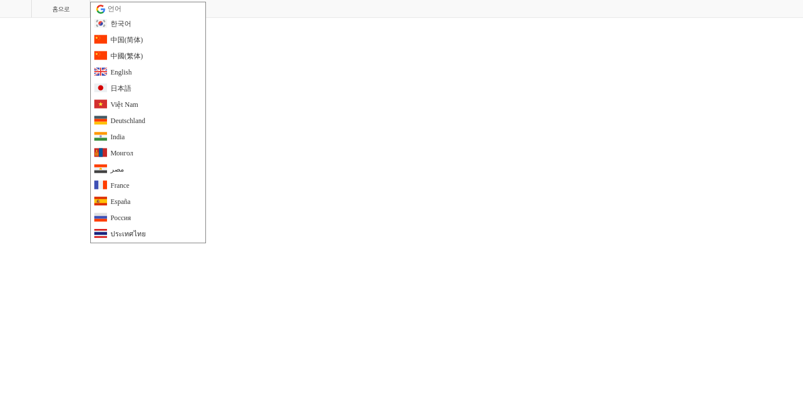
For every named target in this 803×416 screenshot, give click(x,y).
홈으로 (60, 9)
